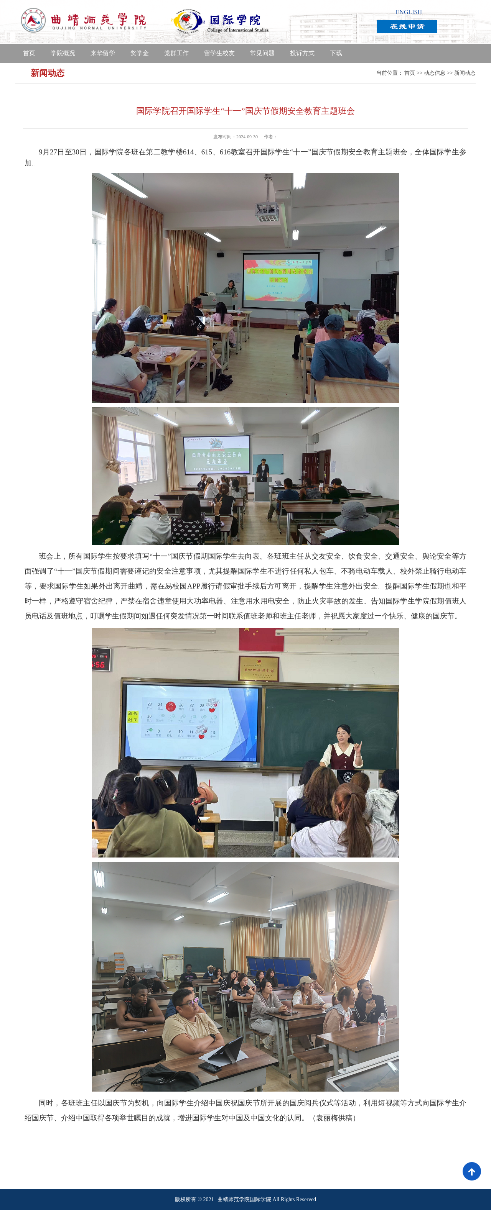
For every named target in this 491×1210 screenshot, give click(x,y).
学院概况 (63, 53)
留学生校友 (219, 53)
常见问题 (262, 53)
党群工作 (176, 53)
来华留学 (103, 53)
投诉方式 (302, 53)
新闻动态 (465, 73)
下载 (336, 53)
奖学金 (139, 53)
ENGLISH (409, 12)
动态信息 (434, 73)
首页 (29, 53)
